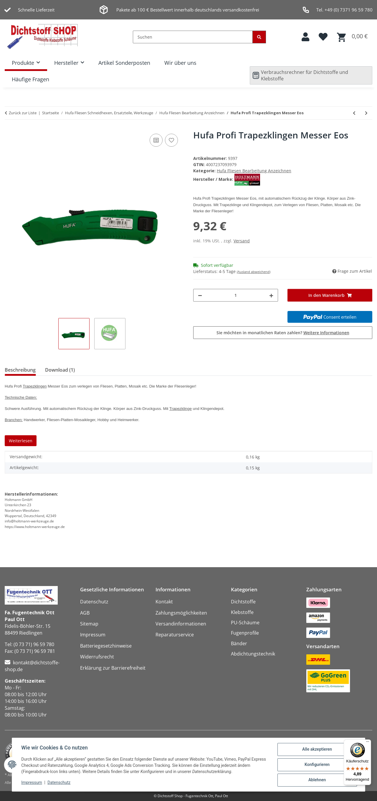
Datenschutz (59, 782)
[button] (305, 37)
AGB (85, 613)
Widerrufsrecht (97, 656)
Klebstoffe (242, 612)
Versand (242, 241)
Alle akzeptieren (317, 749)
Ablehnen (316, 780)
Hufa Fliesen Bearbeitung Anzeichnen (254, 170)
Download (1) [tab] (60, 370)
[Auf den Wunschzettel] (171, 140)
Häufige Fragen (30, 79)
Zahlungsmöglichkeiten (181, 613)
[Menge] (235, 295)
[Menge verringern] (200, 295)
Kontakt (164, 601)
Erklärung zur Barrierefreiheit (112, 668)
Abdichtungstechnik (253, 654)
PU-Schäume (245, 622)
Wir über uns (180, 62)
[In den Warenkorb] (329, 295)
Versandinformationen (181, 623)
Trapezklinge (180, 408)
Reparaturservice (175, 634)
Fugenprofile (245, 633)
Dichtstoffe (243, 601)
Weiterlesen (20, 440)
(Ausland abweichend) (253, 271)
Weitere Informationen (326, 332)
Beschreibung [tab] (20, 370)
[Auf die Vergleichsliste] (156, 140)
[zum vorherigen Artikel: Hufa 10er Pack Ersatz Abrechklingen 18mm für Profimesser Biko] (354, 113)
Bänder (239, 643)
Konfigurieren (316, 764)
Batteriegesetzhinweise (106, 646)
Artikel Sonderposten (124, 62)
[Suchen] (193, 37)
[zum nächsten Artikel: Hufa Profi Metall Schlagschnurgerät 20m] (366, 113)
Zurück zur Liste (23, 112)
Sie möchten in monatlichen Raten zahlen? (282, 332)
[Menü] (367, 743)
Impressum (32, 782)
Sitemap (89, 623)
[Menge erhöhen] (271, 295)
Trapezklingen (35, 386)
